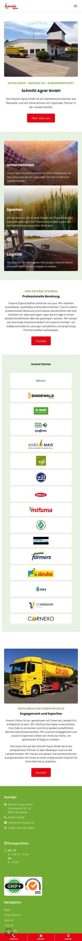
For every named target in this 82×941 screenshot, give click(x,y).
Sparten (9, 920)
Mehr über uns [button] (41, 118)
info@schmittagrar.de (21, 822)
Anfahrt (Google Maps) (21, 827)
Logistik (9, 925)
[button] (75, 8)
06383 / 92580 (16, 817)
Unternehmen (12, 914)
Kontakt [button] (41, 341)
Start (7, 909)
